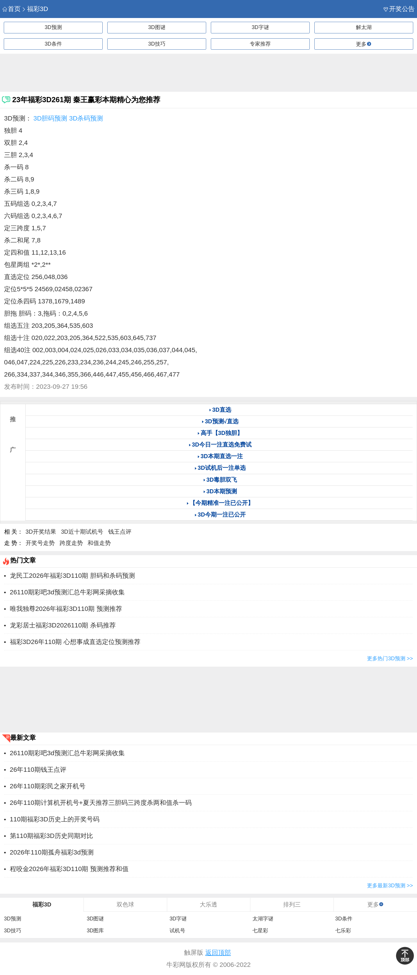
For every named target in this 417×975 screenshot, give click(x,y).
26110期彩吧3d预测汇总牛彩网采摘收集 (67, 592)
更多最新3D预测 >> (390, 885)
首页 (11, 8)
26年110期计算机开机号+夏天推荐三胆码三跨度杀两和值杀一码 (101, 802)
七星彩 (260, 930)
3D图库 (95, 930)
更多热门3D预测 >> (390, 658)
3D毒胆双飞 (221, 479)
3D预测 (53, 27)
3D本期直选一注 (222, 456)
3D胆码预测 (50, 118)
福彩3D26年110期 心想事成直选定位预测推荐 (75, 641)
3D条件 (53, 44)
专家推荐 (260, 44)
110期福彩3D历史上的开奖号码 (54, 819)
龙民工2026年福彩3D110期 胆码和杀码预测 (72, 575)
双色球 (125, 904)
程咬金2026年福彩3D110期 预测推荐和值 (69, 869)
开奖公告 (399, 8)
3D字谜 (260, 27)
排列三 (292, 904)
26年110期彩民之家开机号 (47, 786)
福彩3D (35, 8)
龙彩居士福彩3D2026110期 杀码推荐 (63, 625)
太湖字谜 (262, 919)
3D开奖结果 (41, 531)
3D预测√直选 (221, 421)
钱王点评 (119, 531)
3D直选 (221, 409)
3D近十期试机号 (82, 531)
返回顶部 (218, 952)
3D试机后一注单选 (222, 468)
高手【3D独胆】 (222, 433)
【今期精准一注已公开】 (222, 503)
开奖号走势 (40, 543)
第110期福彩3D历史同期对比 (51, 835)
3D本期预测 (221, 491)
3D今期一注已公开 (222, 514)
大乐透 (208, 904)
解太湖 (364, 27)
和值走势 (99, 543)
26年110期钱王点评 (38, 769)
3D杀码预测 (86, 118)
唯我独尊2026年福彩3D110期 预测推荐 (66, 608)
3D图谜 (156, 27)
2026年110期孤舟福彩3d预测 (52, 852)
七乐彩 (343, 930)
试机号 (177, 930)
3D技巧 (156, 44)
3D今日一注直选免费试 (222, 444)
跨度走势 (71, 543)
